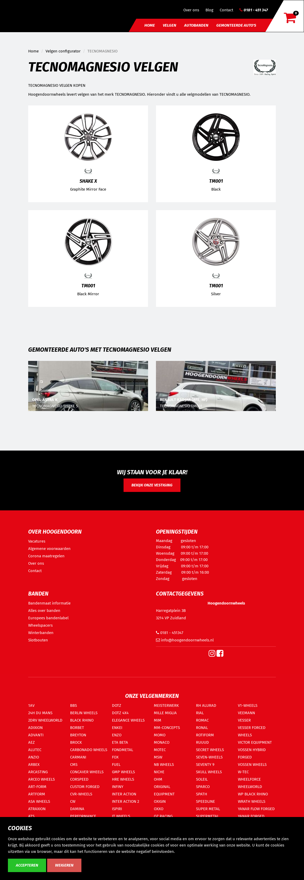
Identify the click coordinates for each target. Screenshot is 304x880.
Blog (209, 10)
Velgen (169, 25)
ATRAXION (37, 808)
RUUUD (202, 742)
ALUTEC (34, 749)
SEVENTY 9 (205, 764)
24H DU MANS (40, 712)
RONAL (202, 727)
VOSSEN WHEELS (252, 764)
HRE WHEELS (123, 779)
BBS (73, 705)
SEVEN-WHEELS (209, 757)
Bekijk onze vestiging (152, 485)
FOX (115, 757)
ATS (31, 816)
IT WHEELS (121, 816)
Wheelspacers (40, 625)
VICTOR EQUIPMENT (255, 742)
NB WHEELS (164, 764)
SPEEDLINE (205, 801)
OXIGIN (160, 801)
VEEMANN (246, 712)
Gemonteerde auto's (236, 25)
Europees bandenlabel (48, 618)
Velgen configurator (63, 51)
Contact (226, 10)
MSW (158, 757)
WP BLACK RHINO (253, 794)
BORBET (77, 727)
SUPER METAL (208, 808)
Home (149, 25)
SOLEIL (202, 779)
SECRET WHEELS (210, 749)
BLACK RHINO (82, 720)
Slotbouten (38, 640)
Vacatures (36, 541)
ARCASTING (38, 772)
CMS (73, 764)
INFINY (117, 786)
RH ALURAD (206, 705)
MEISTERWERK (166, 705)
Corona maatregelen (46, 556)
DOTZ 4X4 (120, 712)
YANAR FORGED (251, 816)
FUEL (116, 764)
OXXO (158, 808)
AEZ (31, 742)
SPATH (201, 794)
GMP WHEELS (123, 772)
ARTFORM (36, 794)
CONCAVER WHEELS (87, 772)
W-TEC (243, 772)
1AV (31, 705)
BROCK (76, 742)
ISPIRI (117, 808)
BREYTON (78, 735)
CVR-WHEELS (81, 794)
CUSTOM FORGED (85, 786)
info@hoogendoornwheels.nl (185, 640)
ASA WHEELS (39, 801)
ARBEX (34, 764)
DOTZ (116, 705)
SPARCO (203, 786)
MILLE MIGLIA (165, 712)
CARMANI (78, 757)
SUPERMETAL (207, 816)
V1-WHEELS (247, 705)
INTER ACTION (124, 794)
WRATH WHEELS (251, 801)
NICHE (159, 772)
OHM (158, 779)
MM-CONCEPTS (167, 727)
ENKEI (117, 727)
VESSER (244, 720)
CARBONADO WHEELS (88, 749)
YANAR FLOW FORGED (256, 808)
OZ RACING (163, 816)
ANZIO (33, 757)
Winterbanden (40, 632)
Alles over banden (44, 610)
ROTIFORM (205, 735)
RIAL (200, 712)
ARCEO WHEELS (41, 779)
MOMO (159, 735)
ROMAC (202, 720)
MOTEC (160, 749)
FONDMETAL (122, 749)
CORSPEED (79, 779)
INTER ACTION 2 (125, 801)
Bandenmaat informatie (49, 603)
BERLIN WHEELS (83, 712)
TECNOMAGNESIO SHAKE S (55, 406)
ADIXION (35, 727)
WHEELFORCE (249, 779)
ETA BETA (120, 742)
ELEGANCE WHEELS (128, 720)
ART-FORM (37, 786)
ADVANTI (35, 735)
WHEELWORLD (250, 786)
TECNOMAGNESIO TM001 (181, 406)
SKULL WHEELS (209, 772)
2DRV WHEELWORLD (45, 720)
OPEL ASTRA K (45, 399)
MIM (157, 720)
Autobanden (196, 25)
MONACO (161, 742)
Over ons (191, 10)
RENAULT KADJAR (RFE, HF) (183, 399)
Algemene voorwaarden (49, 548)
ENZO (116, 735)
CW (72, 801)
